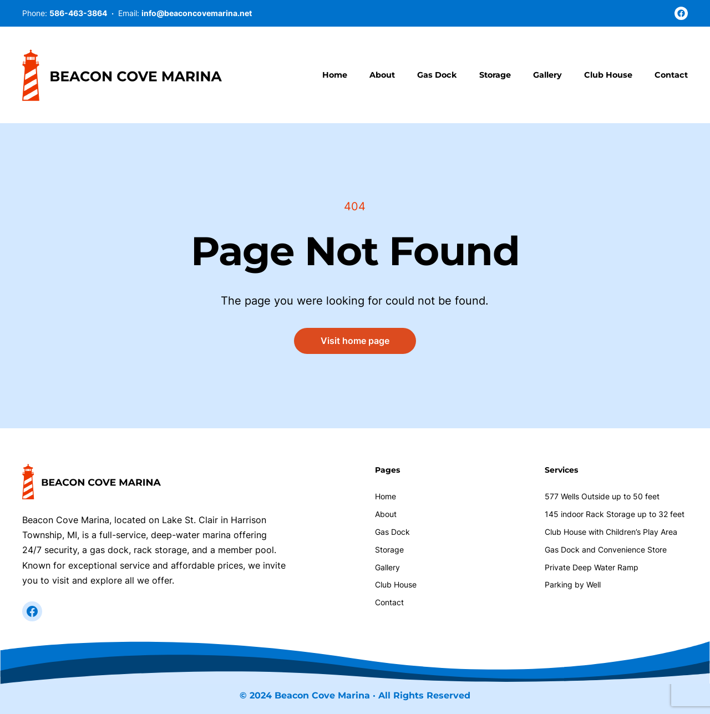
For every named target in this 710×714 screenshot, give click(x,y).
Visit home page (355, 340)
